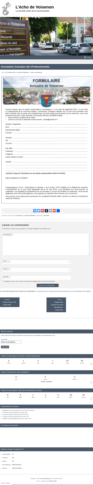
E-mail (5, 269)
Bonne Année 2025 (21, 412)
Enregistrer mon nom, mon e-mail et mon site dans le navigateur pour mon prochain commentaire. (29, 281)
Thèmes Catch (53, 481)
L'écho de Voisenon (35, 7)
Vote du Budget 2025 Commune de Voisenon (22, 410)
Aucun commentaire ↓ (37, 72)
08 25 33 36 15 (16, 464)
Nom (4, 261)
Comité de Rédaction (23, 72)
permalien (46, 215)
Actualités (19, 215)
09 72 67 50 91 (17, 468)
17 (13, 454)
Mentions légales (6, 483)
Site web (5, 276)
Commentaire (7, 234)
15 (13, 461)
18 (13, 457)
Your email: (4, 339)
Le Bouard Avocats (7, 412)
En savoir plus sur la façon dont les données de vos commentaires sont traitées (63, 291)
